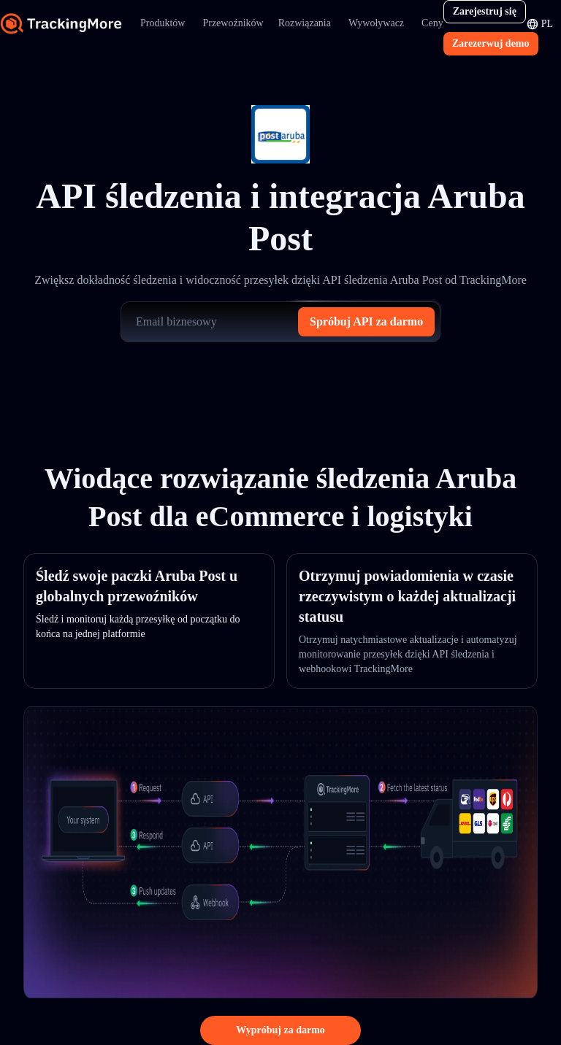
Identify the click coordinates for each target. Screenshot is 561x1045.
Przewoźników (232, 23)
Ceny (432, 23)
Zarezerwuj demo (491, 43)
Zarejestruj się (484, 11)
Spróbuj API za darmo (366, 321)
